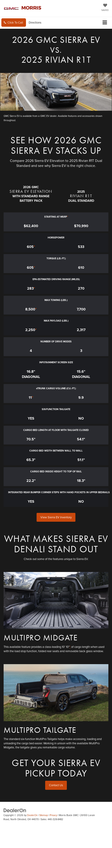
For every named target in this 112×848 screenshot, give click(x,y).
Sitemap (43, 815)
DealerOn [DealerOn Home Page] (32, 815)
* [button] (67, 217)
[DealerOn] (14, 810)
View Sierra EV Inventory (56, 517)
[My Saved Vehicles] (105, 8)
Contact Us (56, 785)
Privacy (53, 815)
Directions (35, 22)
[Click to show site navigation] (105, 23)
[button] (13, 22)
